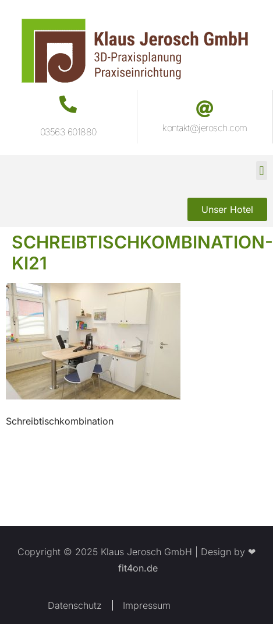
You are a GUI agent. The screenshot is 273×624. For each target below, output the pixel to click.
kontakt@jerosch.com (204, 128)
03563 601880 (68, 132)
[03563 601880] (68, 104)
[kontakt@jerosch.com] (205, 109)
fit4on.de (136, 568)
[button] (261, 170)
